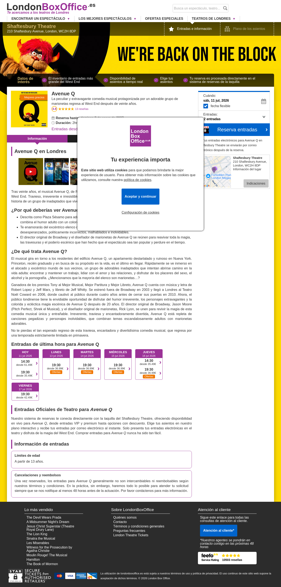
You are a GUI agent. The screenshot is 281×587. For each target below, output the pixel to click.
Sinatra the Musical (41, 538)
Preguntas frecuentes (129, 530)
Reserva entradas (237, 129)
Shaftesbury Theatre (31, 26)
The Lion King (37, 534)
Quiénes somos (125, 517)
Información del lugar (247, 169)
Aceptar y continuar (140, 196)
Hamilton (33, 559)
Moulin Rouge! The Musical (47, 555)
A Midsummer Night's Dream (48, 522)
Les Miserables (38, 543)
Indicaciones (256, 183)
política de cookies (137, 180)
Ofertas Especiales (164, 18)
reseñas (81, 108)
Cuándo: (209, 95)
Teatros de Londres (212, 18)
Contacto (120, 522)
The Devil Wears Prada (44, 517)
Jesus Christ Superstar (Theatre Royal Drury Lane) (50, 527)
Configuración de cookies (140, 212)
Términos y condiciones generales (138, 526)
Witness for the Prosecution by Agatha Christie (49, 549)
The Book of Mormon (42, 564)
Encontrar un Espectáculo (38, 18)
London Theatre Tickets (130, 535)
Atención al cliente (218, 530)
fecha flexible (235, 106)
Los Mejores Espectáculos (106, 18)
